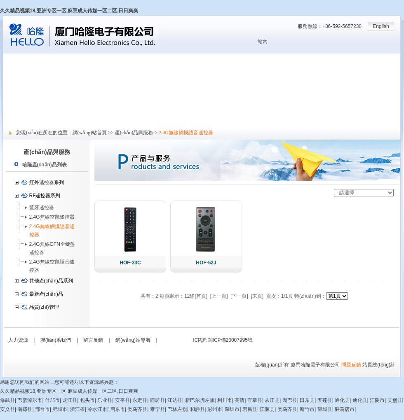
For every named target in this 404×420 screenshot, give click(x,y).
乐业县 (104, 400)
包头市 (87, 400)
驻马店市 (345, 409)
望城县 (324, 409)
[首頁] (201, 296)
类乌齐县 (137, 409)
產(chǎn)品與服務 (22, 85)
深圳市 (232, 409)
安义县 (7, 409)
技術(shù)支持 (18, 94)
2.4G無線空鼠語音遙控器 (52, 266)
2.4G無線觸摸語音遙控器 (52, 231)
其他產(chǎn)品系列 (51, 281)
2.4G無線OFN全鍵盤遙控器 (52, 248)
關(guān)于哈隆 (20, 67)
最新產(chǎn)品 (46, 294)
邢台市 (42, 409)
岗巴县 (289, 400)
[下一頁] (239, 296)
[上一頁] (219, 296)
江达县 (174, 400)
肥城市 (59, 409)
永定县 (139, 400)
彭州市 (214, 409)
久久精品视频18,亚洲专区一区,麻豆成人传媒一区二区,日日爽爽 (69, 11)
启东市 (117, 409)
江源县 (267, 409)
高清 (239, 400)
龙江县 (69, 400)
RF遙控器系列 (45, 195)
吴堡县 (395, 400)
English (381, 26)
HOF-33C (130, 263)
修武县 (7, 400)
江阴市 (377, 400)
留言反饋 (13, 121)
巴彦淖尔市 (29, 400)
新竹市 (307, 409)
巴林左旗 (177, 409)
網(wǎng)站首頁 (20, 58)
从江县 (272, 400)
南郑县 (24, 409)
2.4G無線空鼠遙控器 (52, 217)
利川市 (224, 400)
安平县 (122, 400)
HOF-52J (206, 263)
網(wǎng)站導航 (132, 340)
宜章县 (254, 400)
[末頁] (257, 296)
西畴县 (157, 400)
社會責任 (13, 112)
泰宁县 (157, 409)
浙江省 (77, 409)
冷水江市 (97, 409)
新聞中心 (13, 76)
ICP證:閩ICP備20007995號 (223, 340)
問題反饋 (351, 365)
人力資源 (13, 103)
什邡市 (52, 400)
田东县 (307, 400)
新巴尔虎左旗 (200, 400)
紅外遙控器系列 (46, 182)
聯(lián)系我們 (55, 340)
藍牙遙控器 (41, 207)
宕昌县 (249, 409)
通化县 (342, 400)
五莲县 (324, 400)
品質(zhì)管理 (44, 307)
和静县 (197, 409)
